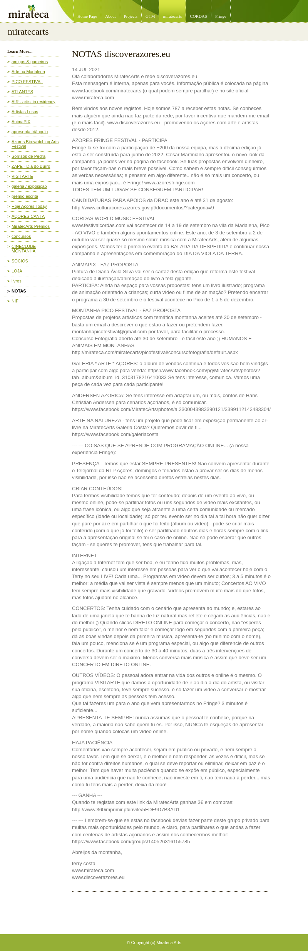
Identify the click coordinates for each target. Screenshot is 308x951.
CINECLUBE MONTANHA (24, 248)
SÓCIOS (20, 261)
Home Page (87, 16)
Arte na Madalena (28, 71)
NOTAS (19, 291)
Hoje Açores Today (29, 206)
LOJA (17, 271)
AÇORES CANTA (28, 216)
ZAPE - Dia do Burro (31, 166)
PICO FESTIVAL (27, 81)
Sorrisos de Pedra (28, 156)
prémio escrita (25, 196)
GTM (150, 16)
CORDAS (198, 16)
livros (17, 281)
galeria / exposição (29, 186)
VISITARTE (22, 176)
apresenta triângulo (30, 131)
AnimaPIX (21, 121)
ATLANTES (22, 91)
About (110, 16)
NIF (15, 301)
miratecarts (172, 16)
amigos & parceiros (30, 61)
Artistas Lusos (25, 111)
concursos (21, 236)
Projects (130, 16)
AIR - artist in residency (33, 101)
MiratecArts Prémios (31, 226)
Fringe (220, 16)
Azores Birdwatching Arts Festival (35, 144)
